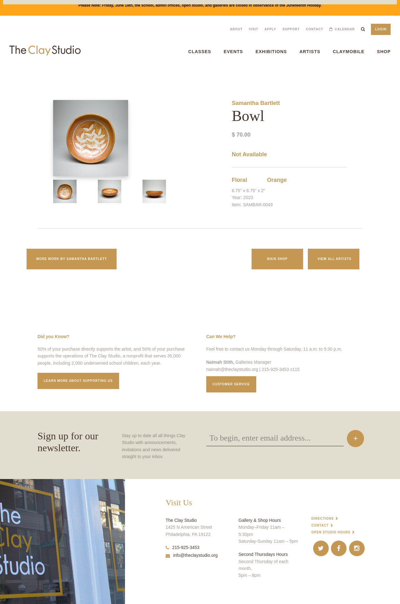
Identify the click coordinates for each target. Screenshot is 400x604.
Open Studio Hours (331, 532)
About (236, 29)
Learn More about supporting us (78, 380)
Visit (253, 29)
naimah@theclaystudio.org (232, 369)
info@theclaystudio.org (192, 555)
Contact (314, 29)
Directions (323, 518)
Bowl (3, 75)
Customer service (231, 384)
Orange (277, 180)
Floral (239, 180)
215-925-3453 (182, 547)
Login (381, 29)
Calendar (345, 29)
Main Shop (277, 259)
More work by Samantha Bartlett (71, 259)
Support (291, 29)
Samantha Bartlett (256, 103)
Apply (270, 29)
